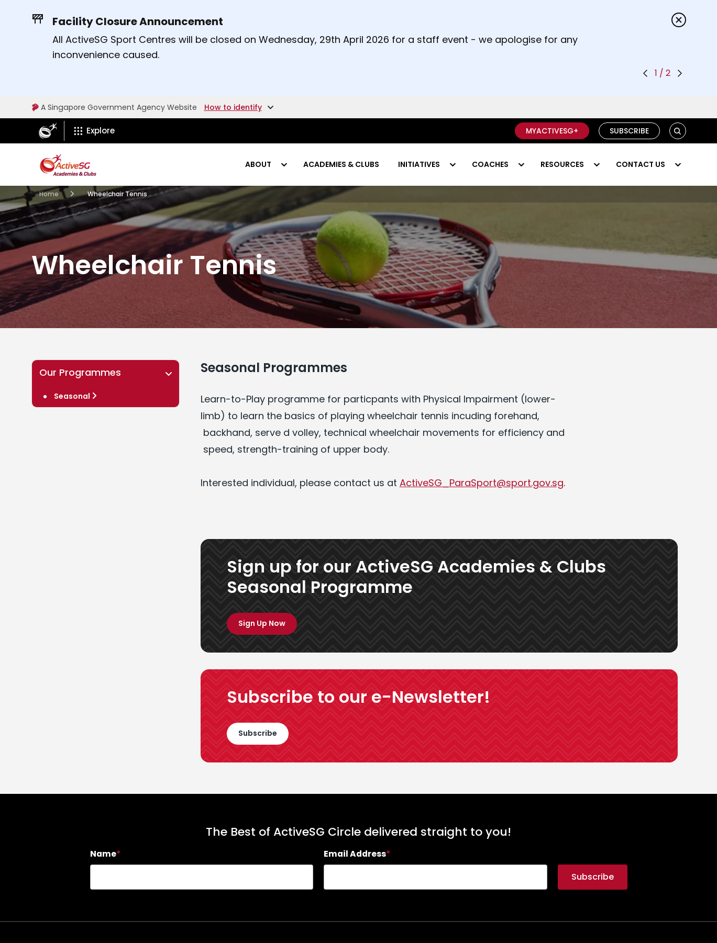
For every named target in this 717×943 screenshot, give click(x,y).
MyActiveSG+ (552, 131)
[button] (677, 131)
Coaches (490, 164)
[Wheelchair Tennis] (105, 396)
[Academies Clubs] (49, 194)
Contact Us (640, 164)
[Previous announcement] (645, 73)
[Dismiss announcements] (678, 20)
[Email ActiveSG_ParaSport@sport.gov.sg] (482, 482)
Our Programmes (107, 372)
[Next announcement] (680, 73)
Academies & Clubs (341, 164)
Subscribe (629, 131)
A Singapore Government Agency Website (113, 107)
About (258, 164)
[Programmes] (262, 624)
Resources (562, 164)
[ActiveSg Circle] (48, 130)
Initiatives (419, 164)
